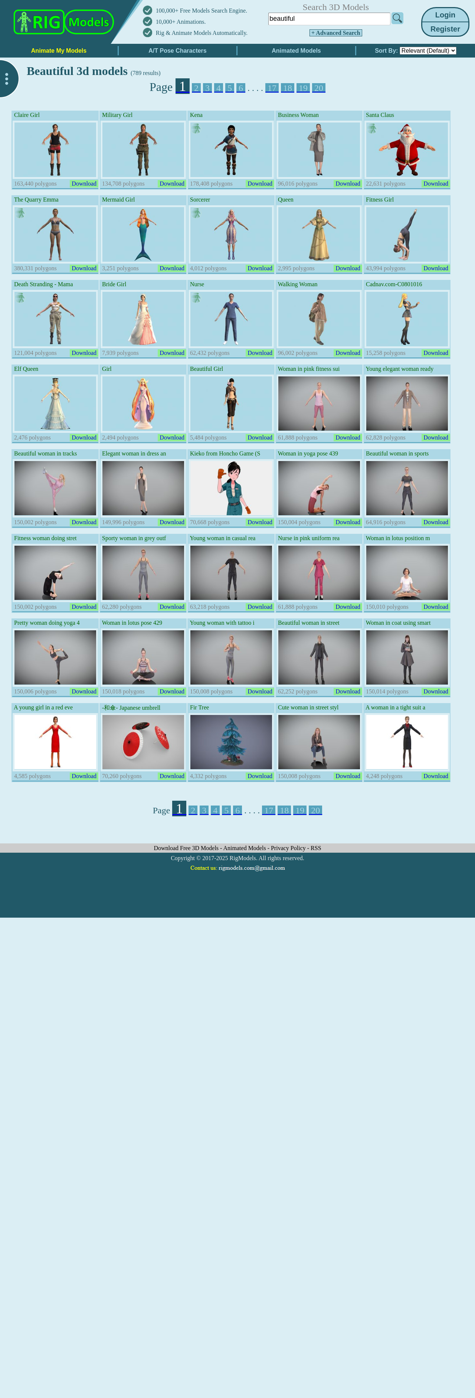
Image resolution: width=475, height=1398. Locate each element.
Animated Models (245, 848)
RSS (316, 848)
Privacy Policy (289, 848)
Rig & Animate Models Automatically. (202, 33)
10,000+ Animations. (181, 22)
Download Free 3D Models (187, 848)
